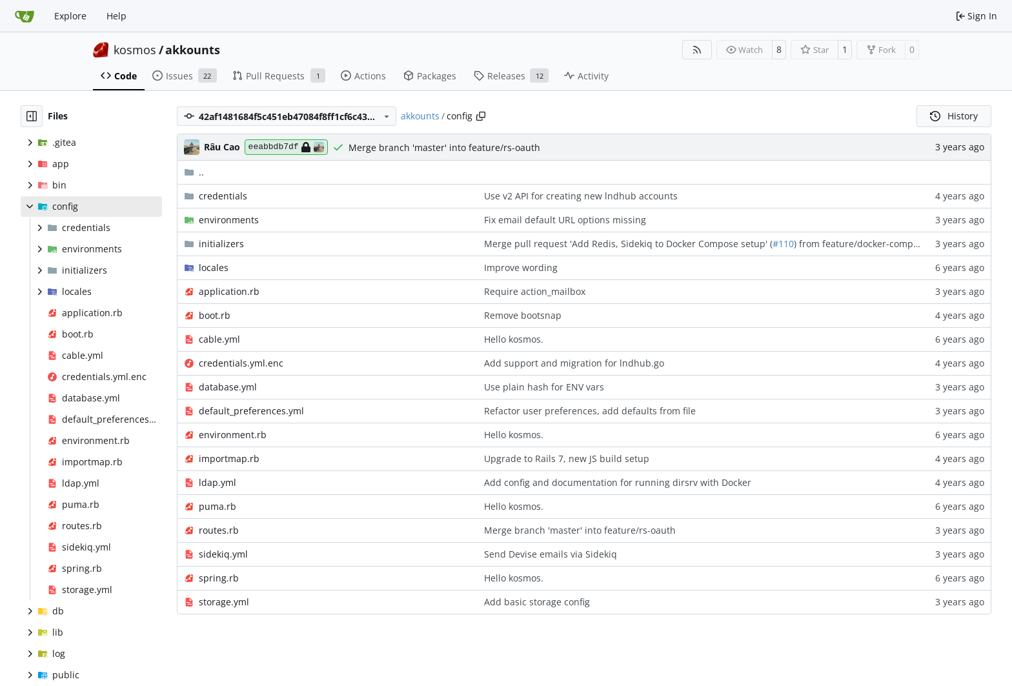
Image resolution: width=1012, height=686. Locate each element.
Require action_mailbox (534, 291)
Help (116, 16)
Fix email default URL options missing (565, 220)
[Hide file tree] (32, 116)
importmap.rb (229, 458)
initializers (221, 243)
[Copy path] (480, 116)
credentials (223, 196)
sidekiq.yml (223, 554)
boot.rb (214, 315)
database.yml (228, 387)
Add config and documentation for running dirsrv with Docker (617, 482)
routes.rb (219, 530)
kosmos (135, 49)
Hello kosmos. (513, 339)
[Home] (24, 16)
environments (229, 220)
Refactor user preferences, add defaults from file (590, 411)
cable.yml (219, 339)
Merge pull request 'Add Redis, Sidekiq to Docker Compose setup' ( (628, 243)
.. (194, 172)
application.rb (229, 291)
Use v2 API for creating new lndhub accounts (581, 196)
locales (213, 267)
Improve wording (521, 267)
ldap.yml (217, 482)
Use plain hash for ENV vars (544, 387)
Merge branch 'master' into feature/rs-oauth (444, 147)
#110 (783, 243)
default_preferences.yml (251, 411)
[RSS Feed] (697, 49)
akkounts (192, 49)
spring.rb (219, 578)
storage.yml (224, 602)
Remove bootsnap (523, 315)
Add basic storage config (537, 602)
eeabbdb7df (286, 147)
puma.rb (217, 506)
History (954, 116)
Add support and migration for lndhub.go (574, 363)
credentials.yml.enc (241, 363)
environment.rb (233, 435)
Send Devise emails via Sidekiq (550, 554)
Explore (70, 16)
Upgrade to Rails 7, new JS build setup (566, 458)
